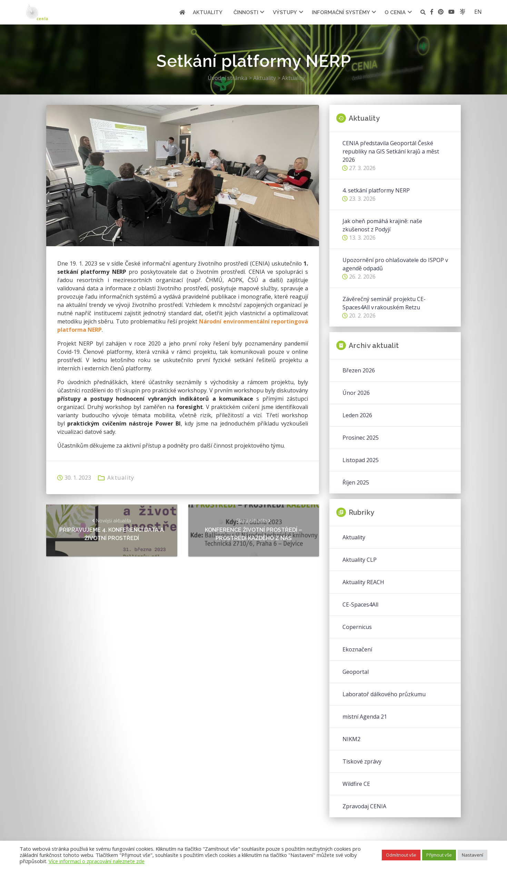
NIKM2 (351, 739)
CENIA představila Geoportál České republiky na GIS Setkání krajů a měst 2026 (390, 151)
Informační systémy (341, 12)
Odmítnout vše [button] (401, 855)
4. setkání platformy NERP (376, 190)
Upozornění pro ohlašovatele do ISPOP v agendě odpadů (395, 264)
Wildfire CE (356, 784)
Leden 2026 (357, 415)
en (478, 12)
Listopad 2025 (360, 460)
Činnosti (245, 12)
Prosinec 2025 (360, 437)
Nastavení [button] (472, 855)
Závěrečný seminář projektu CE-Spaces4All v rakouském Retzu (384, 303)
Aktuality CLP (359, 559)
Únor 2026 (356, 393)
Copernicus (357, 627)
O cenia (395, 12)
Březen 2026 (358, 370)
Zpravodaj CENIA (364, 806)
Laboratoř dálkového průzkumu (384, 694)
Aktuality (207, 12)
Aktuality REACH (363, 582)
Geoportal (355, 672)
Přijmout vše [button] (439, 855)
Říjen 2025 (355, 482)
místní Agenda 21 (364, 716)
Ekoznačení (357, 649)
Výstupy (285, 12)
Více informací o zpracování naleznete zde (97, 861)
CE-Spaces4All (360, 604)
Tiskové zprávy (361, 761)
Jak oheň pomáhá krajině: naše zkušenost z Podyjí (382, 225)
